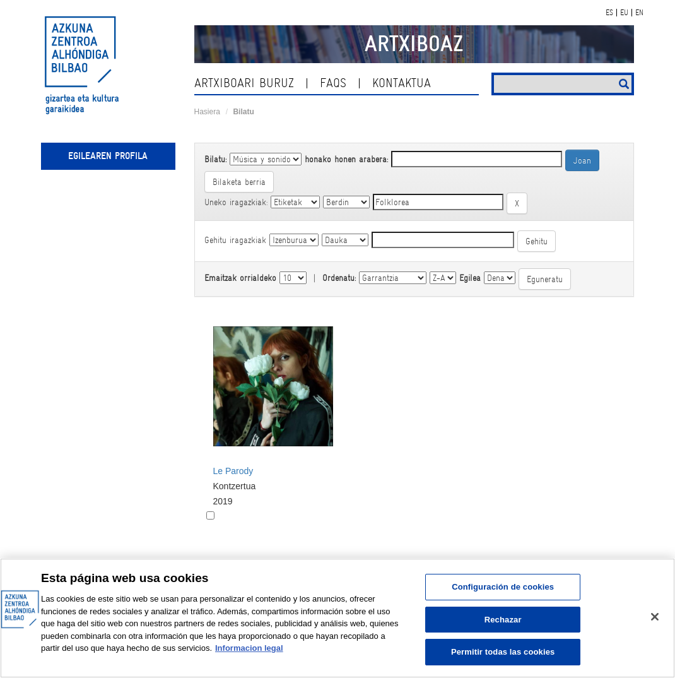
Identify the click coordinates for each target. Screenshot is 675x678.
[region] (337, 618)
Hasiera (207, 111)
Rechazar (503, 619)
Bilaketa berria (239, 182)
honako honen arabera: (346, 159)
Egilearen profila (108, 156)
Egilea (470, 278)
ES (609, 12)
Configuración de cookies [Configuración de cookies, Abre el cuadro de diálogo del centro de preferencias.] (503, 587)
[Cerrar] (655, 617)
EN (639, 12)
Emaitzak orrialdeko (240, 278)
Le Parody (233, 471)
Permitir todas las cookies (503, 652)
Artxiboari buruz (244, 83)
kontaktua (401, 83)
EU (624, 12)
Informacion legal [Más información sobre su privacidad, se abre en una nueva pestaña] (249, 648)
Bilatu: (215, 159)
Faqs (333, 83)
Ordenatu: (339, 278)
